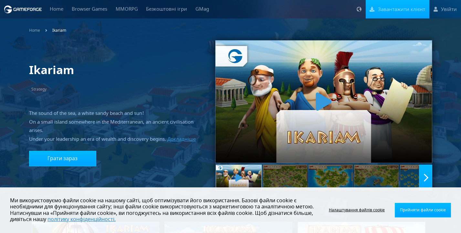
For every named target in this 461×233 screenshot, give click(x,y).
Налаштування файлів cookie (357, 210)
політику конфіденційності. (81, 219)
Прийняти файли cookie (423, 210)
